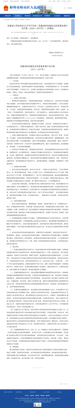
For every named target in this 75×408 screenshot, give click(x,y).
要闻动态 (28, 16)
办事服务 (47, 16)
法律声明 (32, 395)
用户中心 (69, 1)
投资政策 (28, 19)
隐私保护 (48, 395)
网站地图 (42, 395)
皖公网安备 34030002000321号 (43, 402)
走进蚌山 (18, 16)
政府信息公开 (37, 16)
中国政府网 (5, 1)
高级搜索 (69, 8)
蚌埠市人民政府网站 (25, 1)
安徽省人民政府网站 (14, 1)
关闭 (67, 383)
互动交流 (57, 16)
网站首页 (8, 16)
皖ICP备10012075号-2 (29, 401)
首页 (12, 19)
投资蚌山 (22, 19)
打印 (63, 383)
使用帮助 (37, 395)
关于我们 (27, 395)
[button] (54, 1)
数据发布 (67, 16)
